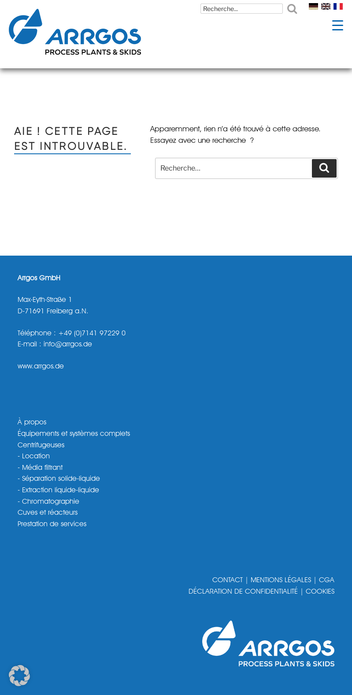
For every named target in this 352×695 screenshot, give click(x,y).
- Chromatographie (48, 501)
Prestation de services (52, 524)
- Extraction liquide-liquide (58, 490)
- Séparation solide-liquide (59, 479)
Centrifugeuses (41, 445)
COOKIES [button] (320, 591)
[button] (19, 675)
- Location (34, 456)
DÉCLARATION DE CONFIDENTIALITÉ (243, 591)
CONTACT (227, 580)
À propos (32, 422)
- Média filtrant (40, 468)
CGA (326, 580)
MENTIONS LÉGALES (281, 580)
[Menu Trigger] (338, 25)
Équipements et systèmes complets (74, 434)
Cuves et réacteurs (48, 513)
